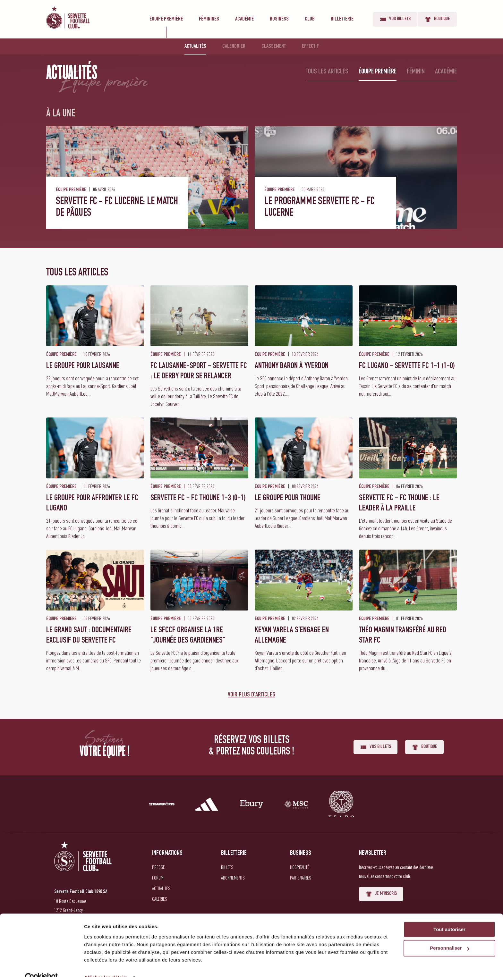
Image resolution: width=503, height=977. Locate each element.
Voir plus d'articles (251, 695)
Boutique (437, 19)
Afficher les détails (105, 964)
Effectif (310, 46)
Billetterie (342, 19)
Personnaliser (449, 935)
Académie (244, 19)
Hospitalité (299, 867)
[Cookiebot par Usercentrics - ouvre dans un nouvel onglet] (41, 964)
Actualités (195, 46)
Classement (273, 46)
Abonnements (233, 877)
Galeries (159, 899)
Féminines (209, 19)
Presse (158, 867)
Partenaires (300, 877)
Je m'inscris (381, 894)
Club (310, 19)
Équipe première (166, 19)
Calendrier (233, 46)
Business (279, 19)
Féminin (416, 71)
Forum (158, 877)
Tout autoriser (449, 916)
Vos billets (395, 19)
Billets (227, 867)
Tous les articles (327, 71)
